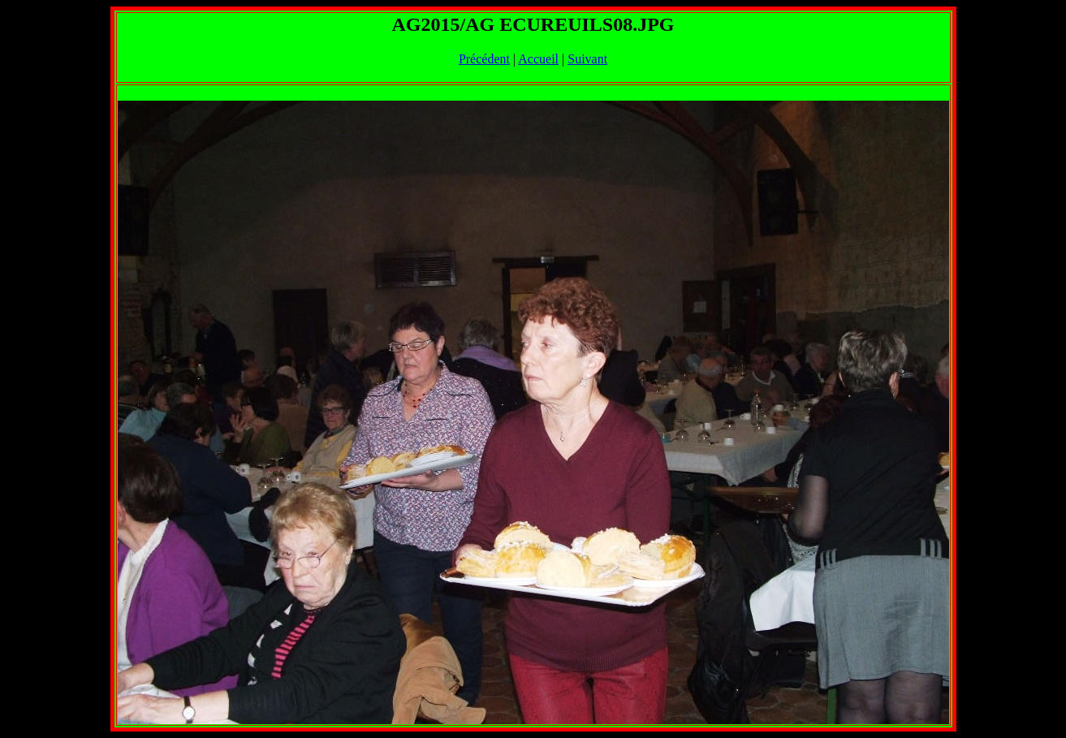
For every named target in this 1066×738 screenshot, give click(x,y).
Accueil (538, 59)
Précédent (484, 59)
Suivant (587, 59)
